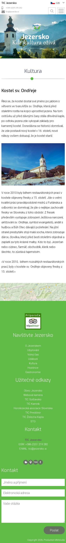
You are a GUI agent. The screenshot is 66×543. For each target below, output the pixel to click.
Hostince (33, 367)
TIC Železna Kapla (33, 417)
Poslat (54, 530)
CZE (58, 3)
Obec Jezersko (33, 390)
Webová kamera (33, 395)
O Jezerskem (33, 345)
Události (33, 359)
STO (33, 421)
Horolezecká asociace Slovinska (33, 408)
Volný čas (33, 354)
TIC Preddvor (33, 412)
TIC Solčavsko (33, 399)
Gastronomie (33, 372)
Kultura (33, 363)
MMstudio (60, 540)
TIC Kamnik (33, 403)
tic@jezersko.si (12, 12)
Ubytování (33, 350)
